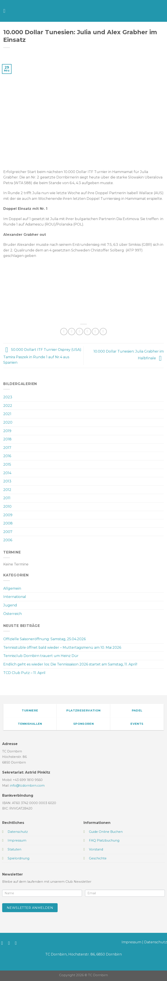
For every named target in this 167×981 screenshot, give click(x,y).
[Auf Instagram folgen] (10, 942)
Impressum (131, 942)
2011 (6, 498)
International (14, 597)
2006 (7, 540)
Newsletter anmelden (30, 908)
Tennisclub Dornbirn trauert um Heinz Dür (40, 656)
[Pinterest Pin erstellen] (95, 331)
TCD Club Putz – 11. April (24, 673)
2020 (7, 422)
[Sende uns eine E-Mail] (17, 942)
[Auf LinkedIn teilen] (103, 331)
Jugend (10, 605)
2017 (7, 448)
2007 (7, 532)
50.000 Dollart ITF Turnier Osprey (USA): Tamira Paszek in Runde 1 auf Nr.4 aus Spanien (42, 356)
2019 (7, 431)
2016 (7, 456)
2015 (7, 464)
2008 (8, 523)
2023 (7, 397)
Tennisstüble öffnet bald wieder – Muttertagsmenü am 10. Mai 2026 (62, 647)
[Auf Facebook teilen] (71, 331)
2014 (7, 473)
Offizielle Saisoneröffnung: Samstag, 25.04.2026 (44, 639)
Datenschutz (155, 942)
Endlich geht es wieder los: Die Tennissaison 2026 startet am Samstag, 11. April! (70, 664)
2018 (7, 439)
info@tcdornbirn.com (27, 786)
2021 (7, 414)
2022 (7, 406)
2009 (7, 515)
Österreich (12, 614)
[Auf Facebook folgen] (3, 942)
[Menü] (5, 10)
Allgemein (12, 588)
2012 (7, 490)
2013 (7, 481)
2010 (7, 506)
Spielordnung (18, 858)
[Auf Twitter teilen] (79, 331)
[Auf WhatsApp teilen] (63, 331)
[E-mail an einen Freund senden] (87, 331)
